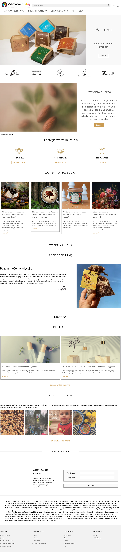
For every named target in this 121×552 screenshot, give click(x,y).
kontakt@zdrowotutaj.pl (7, 543)
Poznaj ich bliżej (60, 162)
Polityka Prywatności (39, 543)
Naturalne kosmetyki (37, 11)
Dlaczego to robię (19, 162)
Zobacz (103, 56)
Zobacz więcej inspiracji (60, 385)
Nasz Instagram (5, 538)
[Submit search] (108, 5)
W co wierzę (102, 162)
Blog (81, 11)
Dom (73, 11)
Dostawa (65, 538)
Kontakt (35, 538)
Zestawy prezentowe (14, 11)
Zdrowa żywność (59, 11)
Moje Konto (66, 535)
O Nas (34, 535)
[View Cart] (118, 5)
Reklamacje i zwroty (68, 543)
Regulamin (36, 541)
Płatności (65, 541)
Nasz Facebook (5, 535)
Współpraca (97, 538)
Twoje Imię (90, 473)
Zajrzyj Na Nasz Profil (60, 441)
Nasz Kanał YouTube (6, 541)
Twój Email (90, 477)
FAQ (64, 546)
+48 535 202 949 (6, 546)
